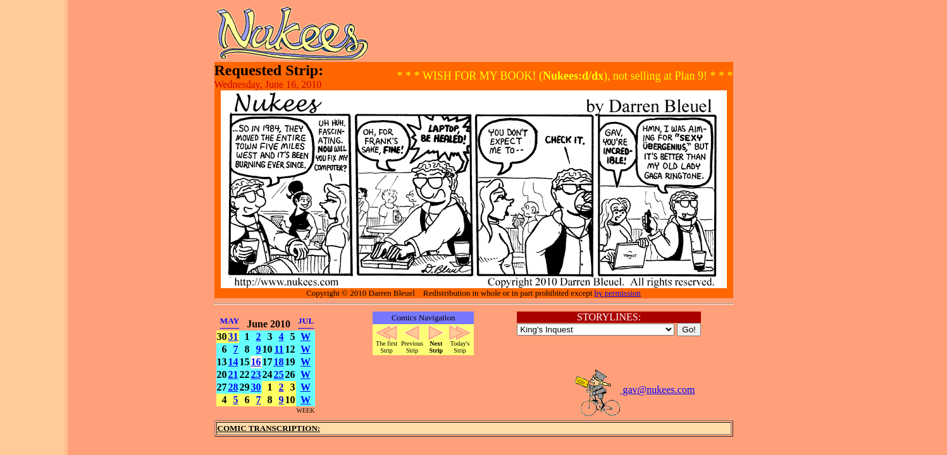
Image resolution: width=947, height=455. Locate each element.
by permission (618, 293)
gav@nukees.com (634, 389)
